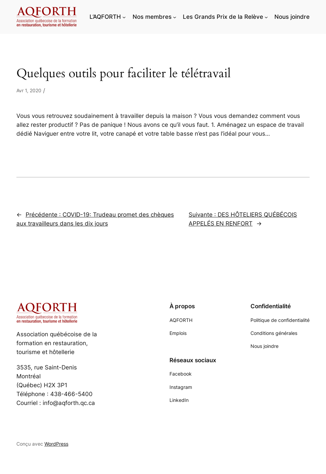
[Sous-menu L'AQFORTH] (124, 16)
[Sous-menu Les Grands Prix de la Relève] (266, 16)
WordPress (56, 444)
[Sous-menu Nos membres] (174, 16)
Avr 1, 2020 (28, 90)
